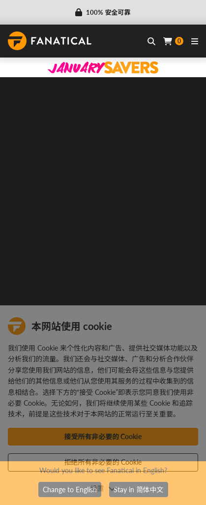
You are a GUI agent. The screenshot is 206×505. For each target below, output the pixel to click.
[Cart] (173, 41)
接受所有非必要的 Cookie (103, 436)
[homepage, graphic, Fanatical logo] (49, 41)
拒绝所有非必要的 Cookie (103, 462)
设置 (103, 488)
